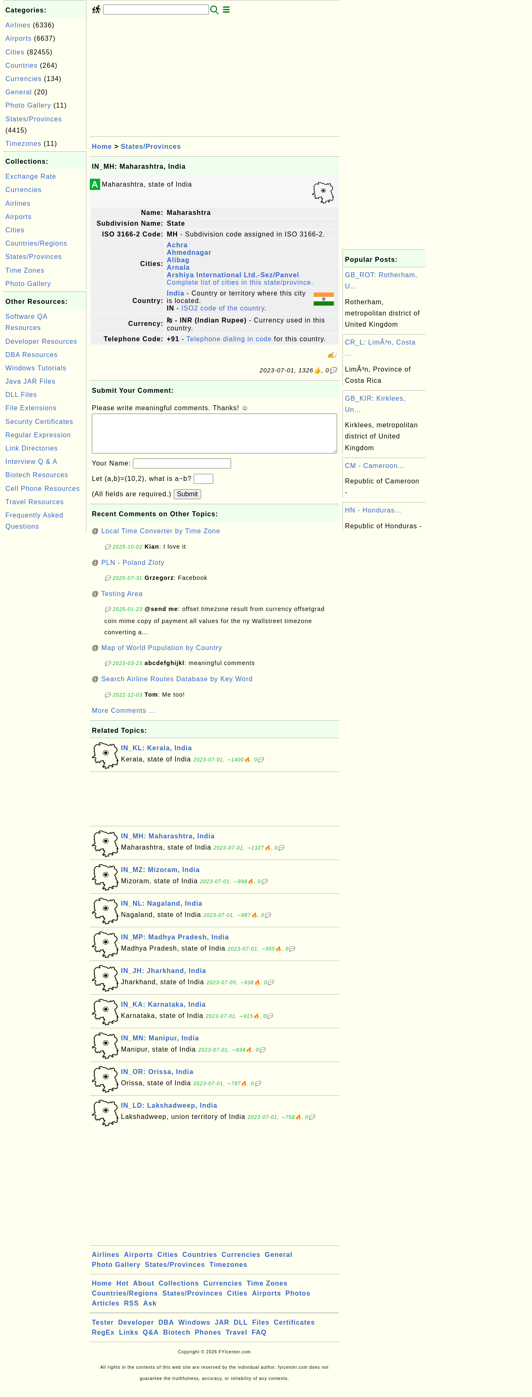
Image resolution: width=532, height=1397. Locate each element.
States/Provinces (33, 119)
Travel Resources (34, 501)
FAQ (259, 1340)
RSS (131, 1311)
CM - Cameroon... (374, 465)
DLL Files (21, 394)
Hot (122, 1291)
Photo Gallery (28, 105)
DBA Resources (31, 354)
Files (260, 1330)
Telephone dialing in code (229, 338)
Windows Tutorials (35, 368)
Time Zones (24, 270)
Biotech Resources (36, 474)
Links (128, 1340)
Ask (150, 1311)
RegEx (103, 1340)
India (175, 293)
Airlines (17, 25)
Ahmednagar (189, 252)
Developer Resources (41, 341)
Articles (106, 1311)
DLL (241, 1330)
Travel (236, 1340)
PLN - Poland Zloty (133, 570)
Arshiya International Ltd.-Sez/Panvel (233, 274)
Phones (208, 1340)
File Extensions (31, 407)
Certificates (294, 1330)
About (143, 1291)
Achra (177, 245)
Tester (103, 1330)
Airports (18, 38)
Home (102, 146)
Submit (187, 502)
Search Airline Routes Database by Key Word (177, 687)
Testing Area (122, 602)
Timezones (23, 143)
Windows (194, 1330)
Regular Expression (38, 435)
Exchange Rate (30, 176)
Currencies (23, 78)
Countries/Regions (36, 243)
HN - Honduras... (373, 510)
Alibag (178, 260)
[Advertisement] (44, 659)
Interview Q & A (31, 461)
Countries (21, 65)
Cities (15, 52)
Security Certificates (39, 421)
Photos (298, 1301)
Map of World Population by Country (161, 656)
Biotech (177, 1340)
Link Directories (31, 448)
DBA (166, 1330)
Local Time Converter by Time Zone (160, 539)
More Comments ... (123, 718)
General (18, 92)
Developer (136, 1330)
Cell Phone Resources (42, 488)
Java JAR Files (30, 381)
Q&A (151, 1340)
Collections (179, 1291)
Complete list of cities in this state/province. (240, 282)
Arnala (178, 267)
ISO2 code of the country (222, 308)
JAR (222, 1330)
